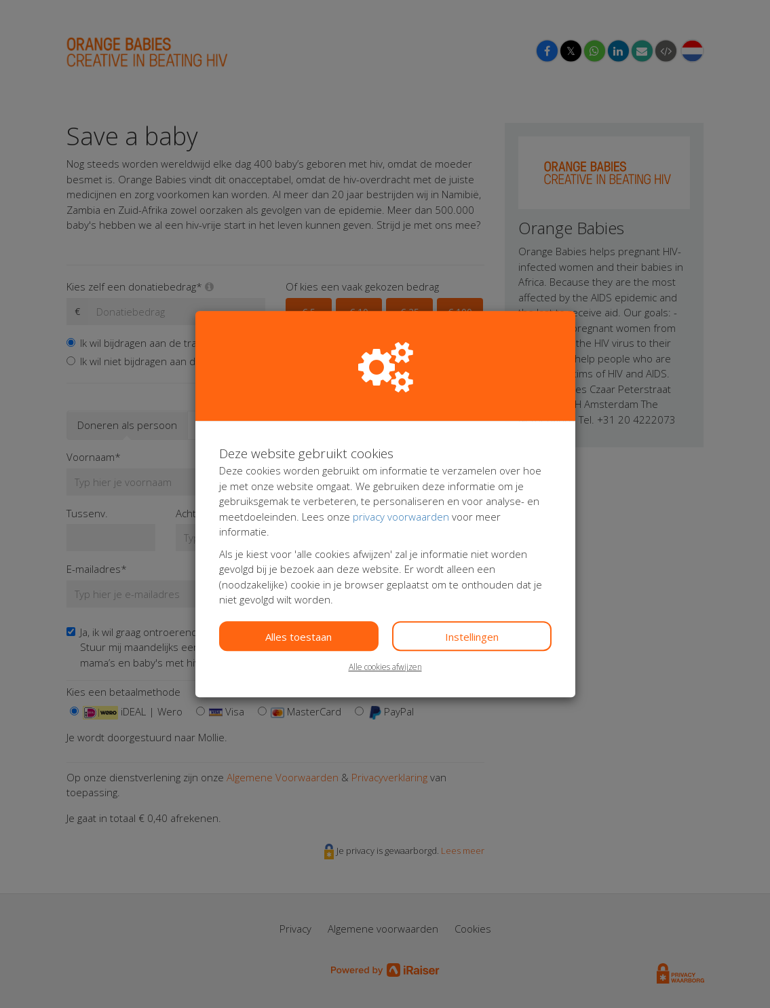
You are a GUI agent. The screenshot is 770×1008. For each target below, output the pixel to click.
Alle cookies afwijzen (385, 667)
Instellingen (472, 636)
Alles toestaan (298, 636)
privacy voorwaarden (401, 516)
